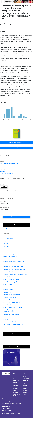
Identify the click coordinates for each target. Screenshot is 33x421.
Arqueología (6, 243)
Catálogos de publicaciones (10, 256)
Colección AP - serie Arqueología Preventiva (14, 269)
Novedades (6, 228)
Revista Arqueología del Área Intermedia (13, 321)
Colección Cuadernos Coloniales (11, 279)
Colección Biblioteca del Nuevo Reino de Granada (15, 274)
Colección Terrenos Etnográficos (11, 314)
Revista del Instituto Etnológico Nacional (13, 324)
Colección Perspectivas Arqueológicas (12, 307)
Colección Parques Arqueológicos (11, 302)
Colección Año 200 (8, 264)
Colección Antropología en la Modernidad (13, 261)
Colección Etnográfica (8, 287)
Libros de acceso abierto (9, 236)
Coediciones (6, 259)
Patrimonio (6, 246)
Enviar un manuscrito (16, 217)
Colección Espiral (7, 284)
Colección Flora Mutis (8, 289)
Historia (5, 241)
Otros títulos (6, 319)
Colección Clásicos (8, 276)
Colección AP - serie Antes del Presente (13, 266)
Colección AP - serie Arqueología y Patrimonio (14, 271)
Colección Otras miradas (9, 299)
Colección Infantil (7, 292)
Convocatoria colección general (11, 337)
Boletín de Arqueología (9, 254)
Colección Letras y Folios (9, 297)
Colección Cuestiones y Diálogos (11, 282)
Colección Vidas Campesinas (10, 316)
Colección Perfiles (7, 304)
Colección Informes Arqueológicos (11, 294)
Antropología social (8, 238)
